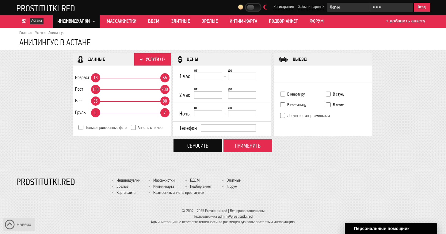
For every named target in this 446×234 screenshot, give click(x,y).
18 (95, 78)
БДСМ (153, 21)
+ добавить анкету (405, 20)
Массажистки (121, 21)
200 (165, 89)
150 (95, 89)
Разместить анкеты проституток (178, 192)
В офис (338, 105)
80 (165, 101)
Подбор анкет (283, 21)
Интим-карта (243, 21)
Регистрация (283, 6)
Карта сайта (125, 192)
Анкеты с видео (150, 127)
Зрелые (210, 21)
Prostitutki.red (45, 8)
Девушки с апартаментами (308, 115)
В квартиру (296, 94)
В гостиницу (296, 105)
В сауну (338, 94)
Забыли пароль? (311, 6)
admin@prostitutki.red (235, 216)
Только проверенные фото (106, 127)
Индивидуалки (128, 180)
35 (95, 101)
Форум (317, 21)
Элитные (180, 21)
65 (165, 78)
